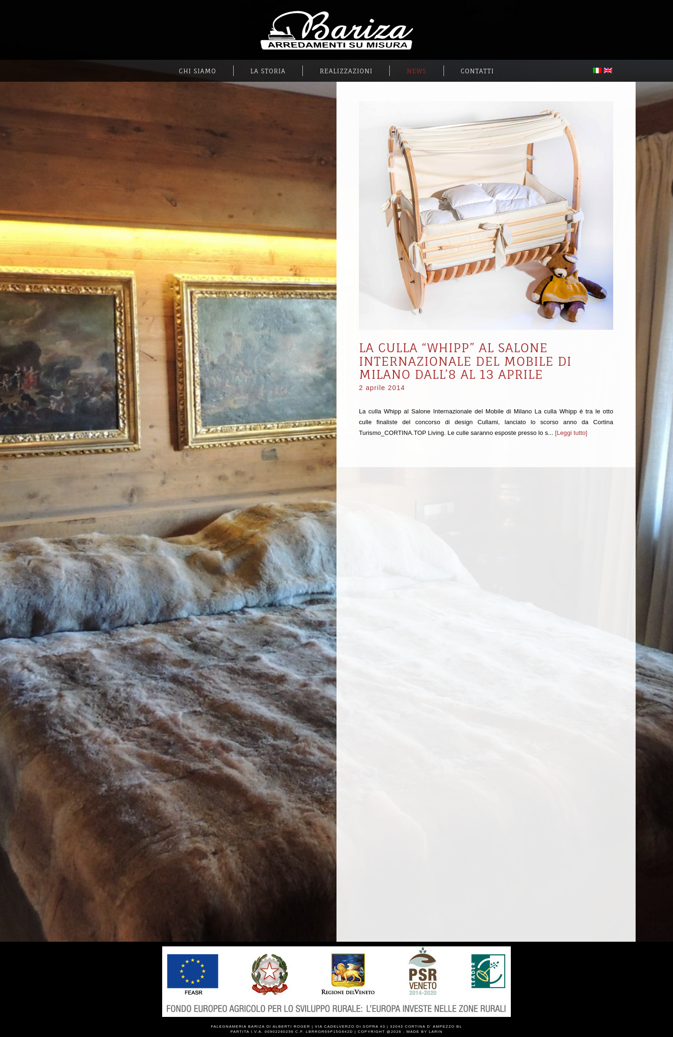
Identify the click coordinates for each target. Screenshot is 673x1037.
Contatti (477, 71)
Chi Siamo (197, 71)
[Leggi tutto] (571, 432)
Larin (436, 1032)
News (416, 71)
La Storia (268, 71)
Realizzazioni (346, 71)
